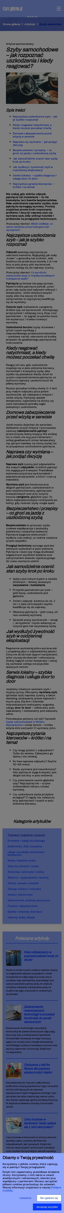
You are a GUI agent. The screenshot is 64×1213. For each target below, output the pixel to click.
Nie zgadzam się (49, 1198)
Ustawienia (25, 1198)
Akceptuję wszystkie (47, 1207)
